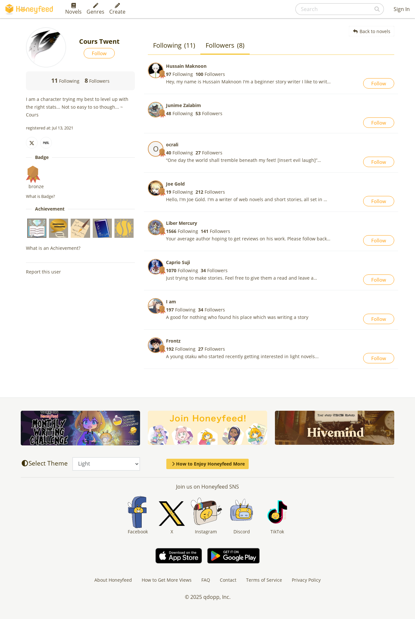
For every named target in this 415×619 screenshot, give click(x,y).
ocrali (172, 144)
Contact (228, 580)
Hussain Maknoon (186, 66)
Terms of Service (264, 580)
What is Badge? (40, 196)
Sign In (402, 9)
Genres (95, 9)
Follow (99, 53)
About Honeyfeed (113, 580)
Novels (73, 9)
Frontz (173, 341)
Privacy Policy (306, 580)
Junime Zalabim (183, 105)
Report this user (43, 272)
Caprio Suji (178, 262)
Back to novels (372, 31)
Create (117, 9)
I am (171, 301)
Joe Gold (175, 184)
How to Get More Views (167, 580)
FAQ (205, 580)
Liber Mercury (181, 223)
